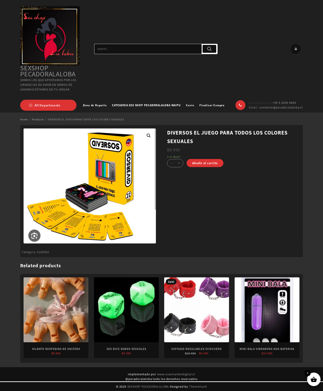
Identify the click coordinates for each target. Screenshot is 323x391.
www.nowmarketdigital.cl (176, 374)
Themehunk (198, 386)
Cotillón (43, 252)
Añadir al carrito (205, 163)
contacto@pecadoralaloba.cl (281, 107)
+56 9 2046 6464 (284, 103)
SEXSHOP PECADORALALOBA (48, 71)
